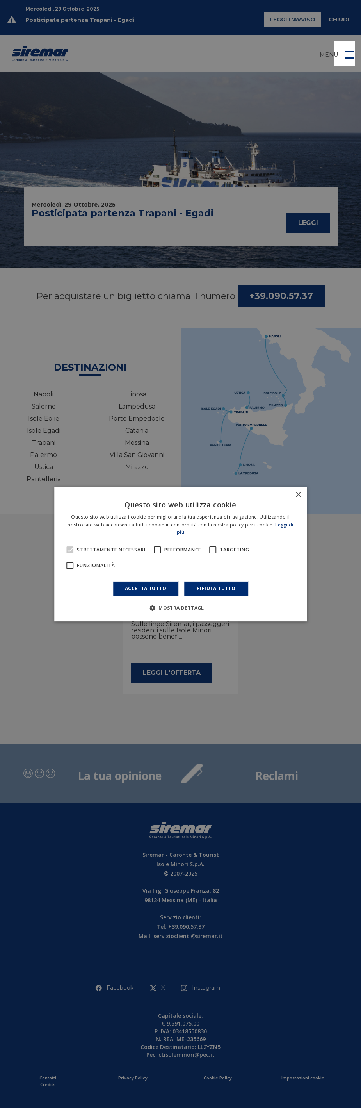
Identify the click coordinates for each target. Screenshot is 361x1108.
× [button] (298, 495)
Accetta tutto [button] (145, 588)
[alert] (180, 554)
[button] (344, 53)
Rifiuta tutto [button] (216, 588)
